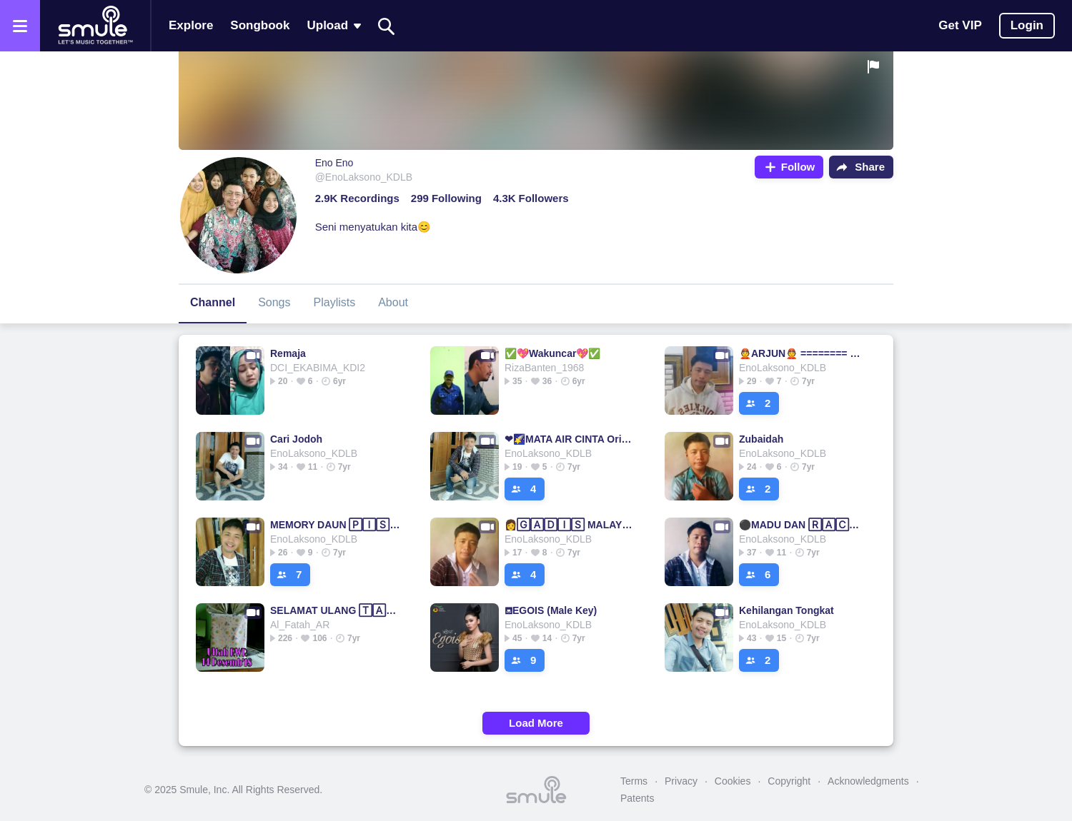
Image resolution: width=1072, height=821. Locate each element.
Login (1027, 25)
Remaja (288, 353)
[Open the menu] (20, 25)
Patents (637, 798)
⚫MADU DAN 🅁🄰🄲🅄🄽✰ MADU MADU (804, 524)
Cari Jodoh (296, 439)
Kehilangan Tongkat (786, 610)
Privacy (681, 781)
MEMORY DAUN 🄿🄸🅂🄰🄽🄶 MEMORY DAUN (335, 524)
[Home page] (95, 26)
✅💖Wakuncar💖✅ (552, 353)
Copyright (789, 781)
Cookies (733, 781)
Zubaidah (761, 439)
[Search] (386, 26)
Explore (191, 25)
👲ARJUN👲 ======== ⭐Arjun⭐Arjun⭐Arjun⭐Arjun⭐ (804, 353)
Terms (633, 781)
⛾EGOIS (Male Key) (551, 610)
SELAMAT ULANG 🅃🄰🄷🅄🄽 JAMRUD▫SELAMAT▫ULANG (335, 610)
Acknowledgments (868, 781)
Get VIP (959, 25)
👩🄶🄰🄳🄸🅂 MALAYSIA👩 (570, 524)
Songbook (259, 25)
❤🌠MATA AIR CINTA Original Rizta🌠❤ (570, 439)
